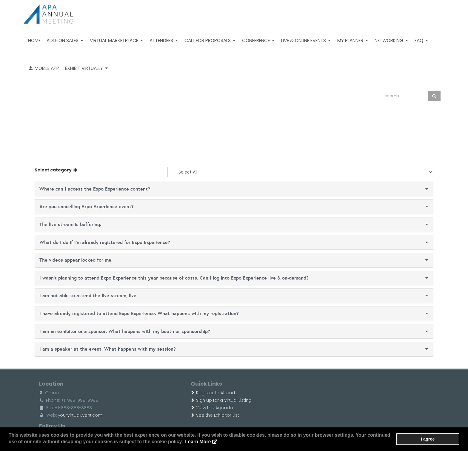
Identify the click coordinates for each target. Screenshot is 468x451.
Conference (258, 40)
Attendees (164, 40)
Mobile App (44, 68)
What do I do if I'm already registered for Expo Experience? (95, 242)
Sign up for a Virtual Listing (200, 400)
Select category (44, 170)
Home (34, 40)
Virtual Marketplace (116, 40)
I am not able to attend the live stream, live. (79, 295)
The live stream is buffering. (61, 224)
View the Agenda (190, 408)
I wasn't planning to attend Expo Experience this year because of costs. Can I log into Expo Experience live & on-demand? (164, 278)
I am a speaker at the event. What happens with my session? (98, 349)
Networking (391, 40)
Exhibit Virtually (86, 68)
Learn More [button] (173, 441)
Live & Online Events (306, 40)
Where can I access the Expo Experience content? (85, 189)
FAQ (421, 40)
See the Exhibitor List (193, 415)
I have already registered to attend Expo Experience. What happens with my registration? (129, 313)
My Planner (352, 40)
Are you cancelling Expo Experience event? (77, 206)
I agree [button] (441, 439)
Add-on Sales (65, 40)
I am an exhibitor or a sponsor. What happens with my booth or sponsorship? (115, 331)
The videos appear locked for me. (66, 260)
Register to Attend (191, 393)
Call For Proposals (209, 40)
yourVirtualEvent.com (70, 415)
